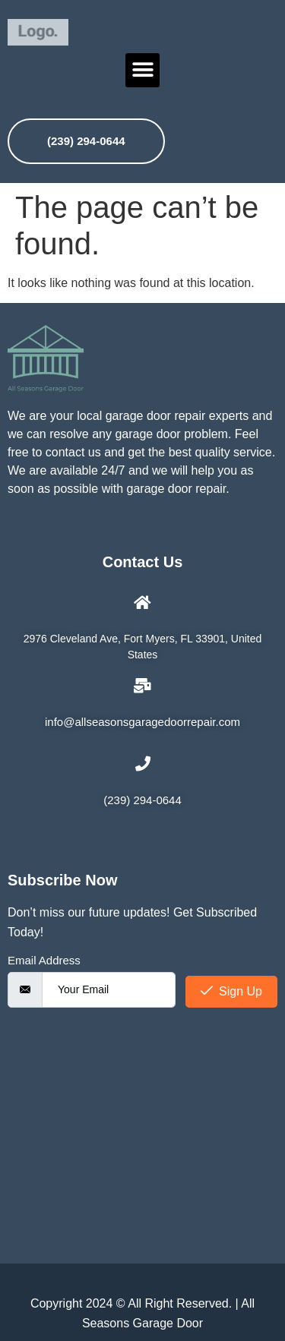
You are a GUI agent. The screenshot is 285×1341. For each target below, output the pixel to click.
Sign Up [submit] (231, 991)
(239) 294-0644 (86, 140)
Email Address (44, 960)
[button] (142, 70)
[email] (109, 990)
